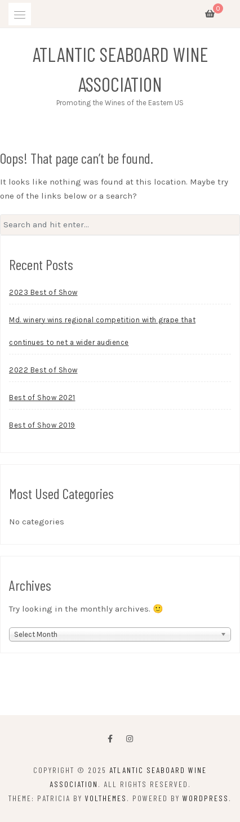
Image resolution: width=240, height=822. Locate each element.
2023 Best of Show (43, 292)
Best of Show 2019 (42, 425)
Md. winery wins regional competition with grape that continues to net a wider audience (102, 331)
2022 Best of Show (43, 370)
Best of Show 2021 (42, 397)
